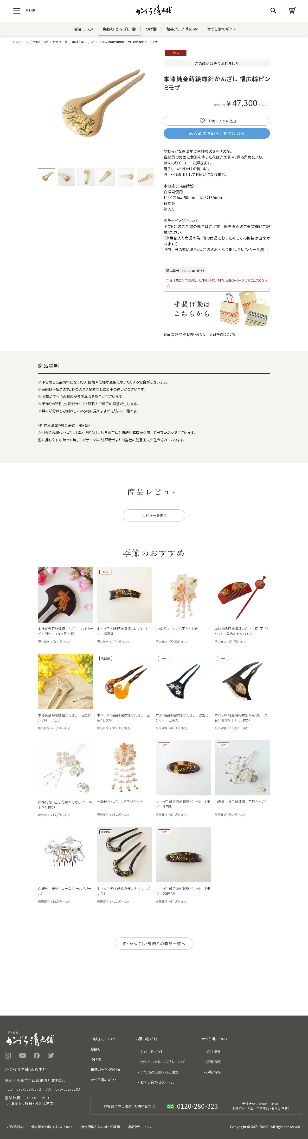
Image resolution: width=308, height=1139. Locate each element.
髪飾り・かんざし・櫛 (119, 29)
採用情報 (213, 1071)
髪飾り (95, 1049)
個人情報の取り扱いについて (52, 1126)
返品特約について (223, 334)
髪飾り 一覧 (60, 42)
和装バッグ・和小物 (182, 29)
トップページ (20, 42)
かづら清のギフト (221, 29)
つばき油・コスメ (103, 1038)
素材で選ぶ (79, 42)
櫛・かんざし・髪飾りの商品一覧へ (154, 943)
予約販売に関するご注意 (159, 1071)
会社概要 (213, 1051)
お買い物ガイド (152, 1051)
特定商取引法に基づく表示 (100, 1126)
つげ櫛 (151, 29)
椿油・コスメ (83, 29)
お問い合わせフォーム (157, 1082)
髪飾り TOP (40, 42)
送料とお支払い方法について (162, 1061)
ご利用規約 (15, 1126)
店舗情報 (213, 1061)
